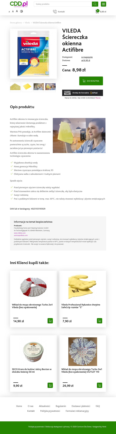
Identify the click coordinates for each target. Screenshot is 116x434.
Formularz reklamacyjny (77, 411)
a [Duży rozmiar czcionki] (17, 11)
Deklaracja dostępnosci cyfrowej (57, 427)
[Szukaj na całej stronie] (63, 4)
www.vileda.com (20, 233)
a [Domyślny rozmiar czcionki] (9, 12)
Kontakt (31, 411)
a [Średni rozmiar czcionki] (13, 11)
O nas (30, 406)
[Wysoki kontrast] (21, 11)
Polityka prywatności (50, 411)
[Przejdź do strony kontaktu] (58, 12)
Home (19, 406)
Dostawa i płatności (81, 406)
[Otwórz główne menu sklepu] (103, 4)
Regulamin (61, 406)
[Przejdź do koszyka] (100, 12)
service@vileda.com (21, 235)
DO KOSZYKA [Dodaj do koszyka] (93, 81)
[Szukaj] (95, 4)
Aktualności (44, 406)
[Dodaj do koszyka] (50, 320)
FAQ (98, 406)
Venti (104, 427)
